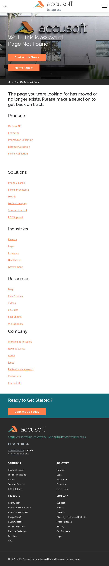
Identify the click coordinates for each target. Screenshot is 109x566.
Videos (12, 303)
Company (62, 495)
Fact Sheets (15, 316)
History (60, 526)
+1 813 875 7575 (16, 453)
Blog (10, 289)
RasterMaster (15, 521)
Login (4, 6)
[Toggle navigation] (104, 6)
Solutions (14, 463)
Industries (63, 463)
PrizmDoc (13, 133)
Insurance (13, 253)
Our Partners (63, 531)
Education (62, 484)
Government (15, 266)
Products (14, 495)
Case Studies (15, 296)
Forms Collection (18, 153)
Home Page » (24, 67)
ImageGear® (14, 517)
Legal (11, 246)
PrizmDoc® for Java (18, 512)
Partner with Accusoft (21, 369)
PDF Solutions (15, 489)
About (11, 355)
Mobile (12, 196)
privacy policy (74, 558)
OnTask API (14, 126)
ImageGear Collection (20, 139)
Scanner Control (17, 210)
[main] (54, 203)
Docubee (12, 536)
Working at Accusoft (20, 341)
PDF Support (15, 217)
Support (61, 502)
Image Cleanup (16, 182)
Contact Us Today (27, 411)
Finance (12, 239)
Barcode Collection (19, 146)
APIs (10, 540)
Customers (14, 376)
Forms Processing (18, 189)
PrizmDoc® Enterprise (19, 507)
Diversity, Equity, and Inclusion (72, 517)
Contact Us (14, 383)
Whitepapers (15, 323)
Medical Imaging (17, 203)
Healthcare (14, 260)
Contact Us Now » (27, 57)
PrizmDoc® (14, 502)
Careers (61, 512)
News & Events (16, 348)
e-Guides (13, 309)
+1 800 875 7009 (16, 450)
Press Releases (64, 521)
